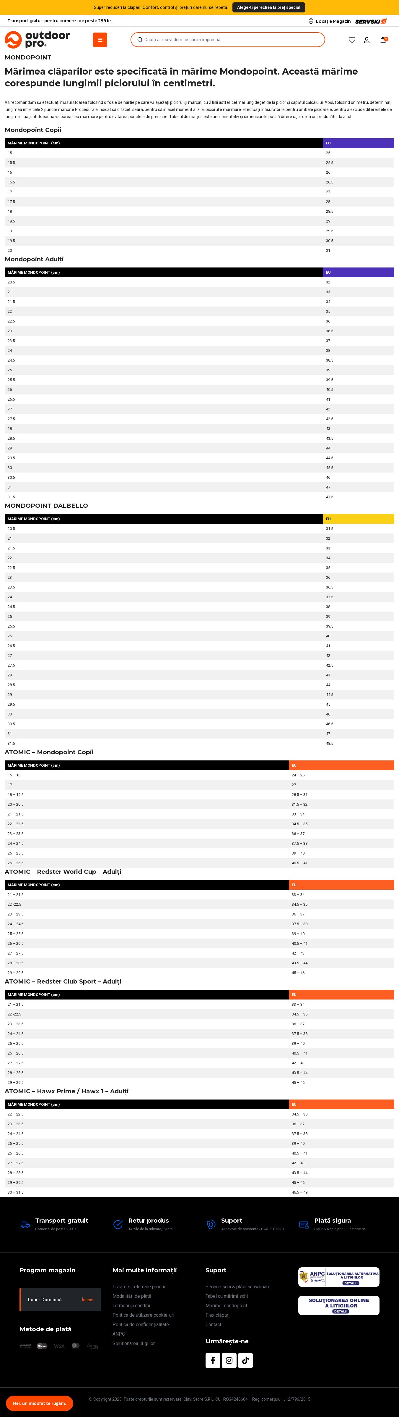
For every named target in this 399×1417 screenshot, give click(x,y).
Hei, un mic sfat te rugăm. (39, 1403)
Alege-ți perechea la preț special (268, 7)
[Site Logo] (37, 40)
